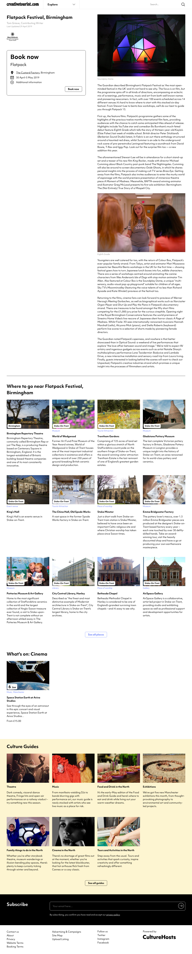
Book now (73, 89)
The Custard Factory (27, 72)
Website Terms (15, 942)
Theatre (11, 786)
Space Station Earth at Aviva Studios (23, 699)
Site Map (57, 935)
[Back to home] (23, 5)
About (10, 935)
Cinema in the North (63, 850)
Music (55, 786)
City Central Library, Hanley (68, 593)
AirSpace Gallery (153, 593)
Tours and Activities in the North (115, 850)
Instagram (103, 939)
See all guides (96, 883)
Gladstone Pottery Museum (158, 436)
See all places (96, 634)
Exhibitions (149, 786)
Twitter (101, 935)
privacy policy (113, 914)
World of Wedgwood (64, 436)
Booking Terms (15, 946)
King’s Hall (13, 511)
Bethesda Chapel (107, 593)
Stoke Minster (105, 511)
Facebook (103, 942)
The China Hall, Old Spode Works (71, 511)
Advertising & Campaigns (66, 931)
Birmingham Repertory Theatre (25, 433)
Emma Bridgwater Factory (158, 511)
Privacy (11, 939)
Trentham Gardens (108, 436)
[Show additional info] (46, 82)
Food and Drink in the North (113, 786)
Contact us (13, 931)
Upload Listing (60, 939)
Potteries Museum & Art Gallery (25, 593)
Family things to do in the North (25, 850)
